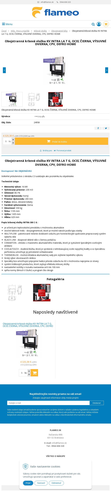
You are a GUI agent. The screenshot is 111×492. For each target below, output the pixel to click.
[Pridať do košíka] (55, 141)
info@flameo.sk (47, 2)
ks (10, 141)
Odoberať (96, 403)
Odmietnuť (56, 483)
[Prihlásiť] (99, 24)
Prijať (28, 483)
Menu (7, 24)
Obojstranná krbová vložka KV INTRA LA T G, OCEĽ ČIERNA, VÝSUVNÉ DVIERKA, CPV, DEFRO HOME (28, 326)
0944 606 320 (65, 2)
